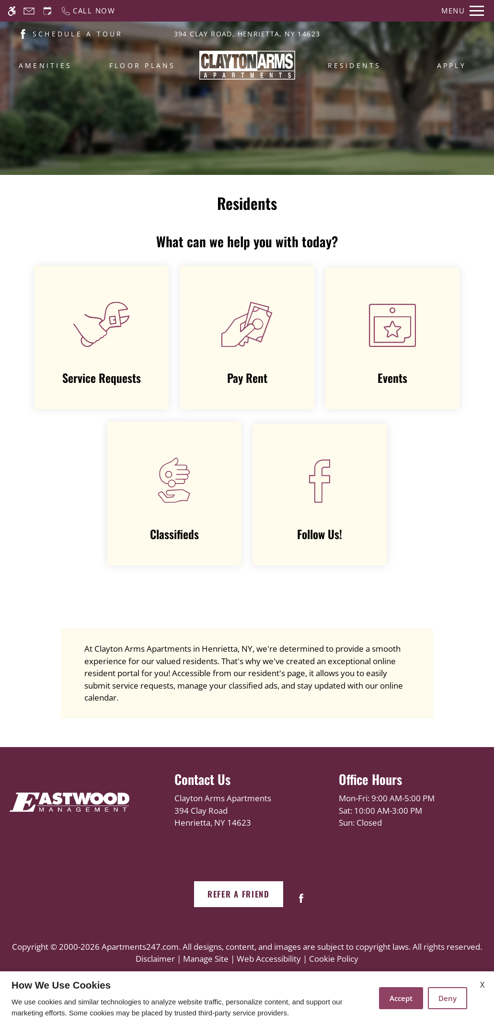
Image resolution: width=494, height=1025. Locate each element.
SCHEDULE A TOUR (78, 33)
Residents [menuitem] (354, 65)
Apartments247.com (140, 946)
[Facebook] (301, 902)
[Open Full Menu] (462, 10)
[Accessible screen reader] (11, 10)
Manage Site (206, 958)
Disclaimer (155, 958)
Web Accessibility (269, 958)
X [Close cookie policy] (482, 984)
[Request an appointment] (47, 10)
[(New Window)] (23, 33)
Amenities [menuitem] (45, 65)
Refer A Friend (238, 894)
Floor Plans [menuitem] (142, 65)
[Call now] (88, 10)
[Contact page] (29, 10)
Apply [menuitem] (451, 65)
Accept (401, 998)
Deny (447, 998)
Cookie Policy (333, 958)
